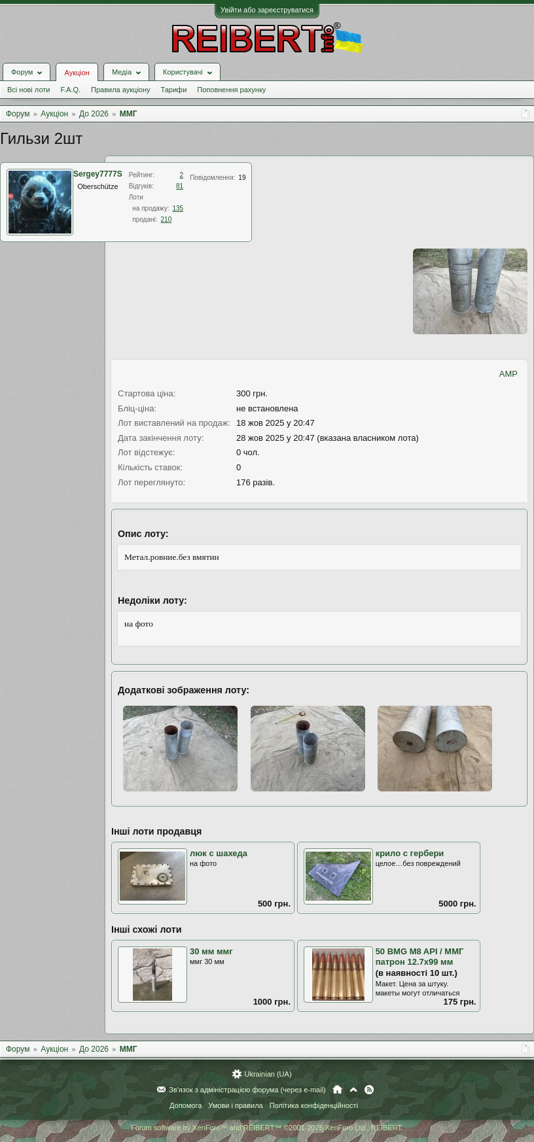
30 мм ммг (211, 951)
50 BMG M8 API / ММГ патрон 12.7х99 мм (420, 956)
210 (166, 219)
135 (177, 208)
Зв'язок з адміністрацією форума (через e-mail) (247, 1090)
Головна (337, 1089)
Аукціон (76, 73)
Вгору (353, 1089)
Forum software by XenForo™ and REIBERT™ (267, 1128)
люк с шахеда (218, 853)
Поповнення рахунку (231, 90)
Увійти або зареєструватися (267, 10)
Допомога (185, 1105)
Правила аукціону (120, 90)
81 (179, 186)
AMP (508, 374)
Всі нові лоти (28, 90)
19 (241, 177)
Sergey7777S (97, 174)
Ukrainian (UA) (267, 1074)
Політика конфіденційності (314, 1105)
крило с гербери (410, 853)
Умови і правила (235, 1105)
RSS (369, 1089)
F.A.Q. (70, 90)
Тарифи (174, 90)
